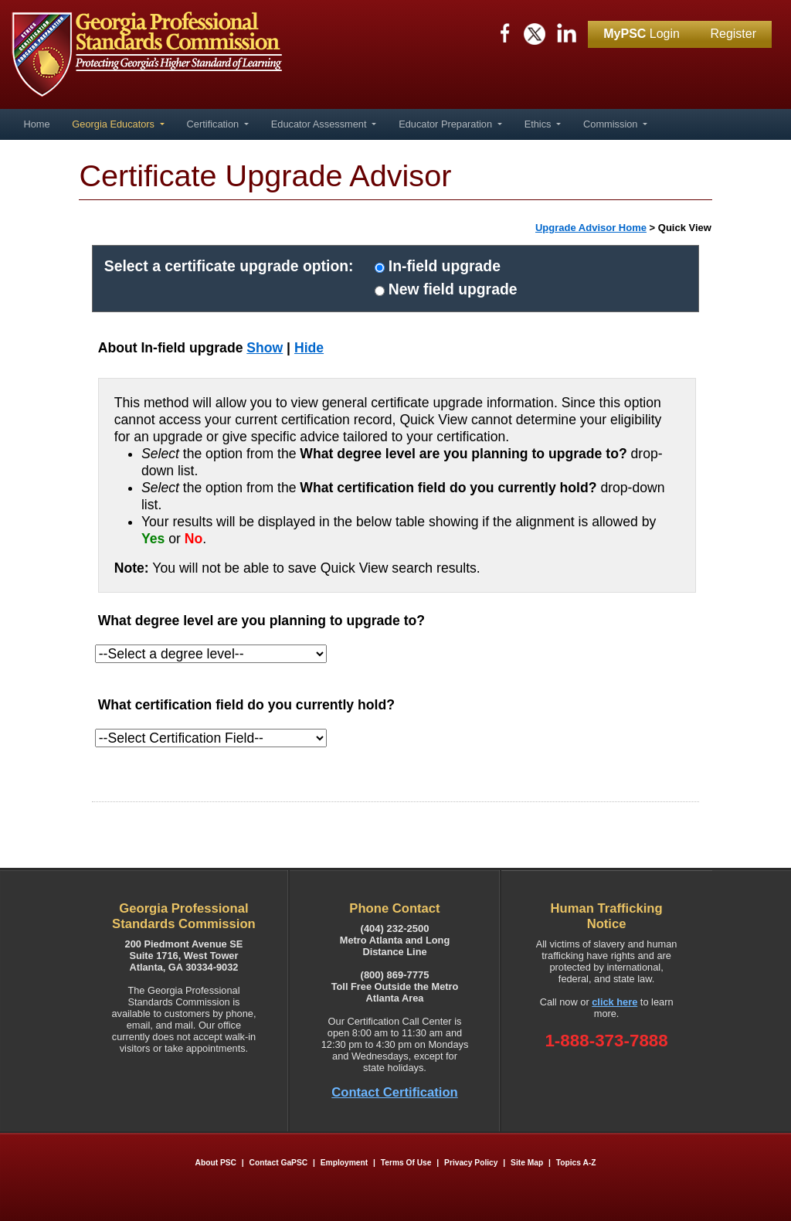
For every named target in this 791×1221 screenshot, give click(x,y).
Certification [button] (214, 124)
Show (264, 347)
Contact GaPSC (279, 1162)
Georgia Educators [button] (114, 124)
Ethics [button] (539, 124)
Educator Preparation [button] (447, 124)
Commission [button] (611, 124)
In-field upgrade (445, 265)
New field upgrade (453, 289)
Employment (345, 1162)
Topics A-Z (576, 1162)
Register (733, 33)
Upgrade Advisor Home (591, 227)
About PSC (215, 1162)
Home (36, 124)
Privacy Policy (470, 1162)
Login (641, 33)
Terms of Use (406, 1162)
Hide (309, 347)
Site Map (527, 1162)
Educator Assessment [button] (320, 124)
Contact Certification (394, 1092)
